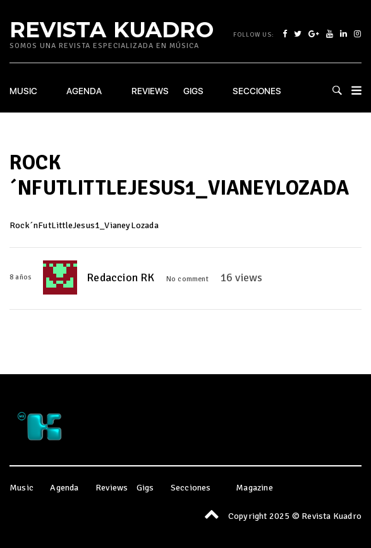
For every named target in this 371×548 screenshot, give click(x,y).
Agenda (84, 91)
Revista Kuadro (111, 29)
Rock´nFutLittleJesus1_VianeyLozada (84, 225)
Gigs (193, 91)
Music (23, 91)
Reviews (150, 91)
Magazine (254, 487)
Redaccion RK (120, 277)
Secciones (257, 91)
